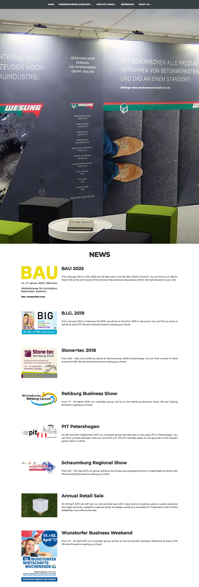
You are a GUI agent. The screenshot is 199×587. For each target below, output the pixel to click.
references (127, 4)
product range (106, 4)
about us (145, 4)
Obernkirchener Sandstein (75, 4)
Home (51, 4)
